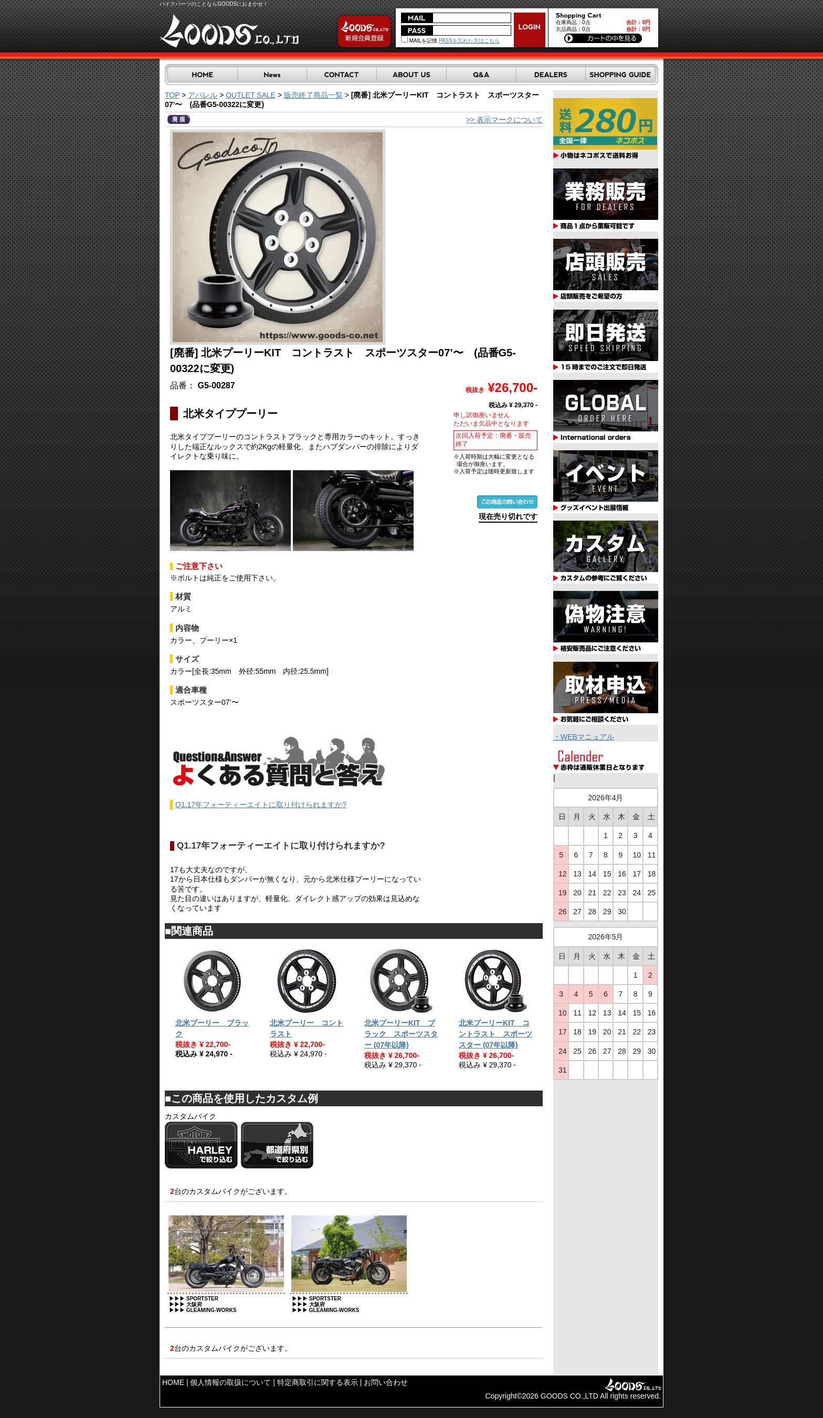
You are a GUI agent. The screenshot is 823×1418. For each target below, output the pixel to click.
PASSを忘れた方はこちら (469, 41)
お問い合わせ (386, 1382)
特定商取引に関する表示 (317, 1382)
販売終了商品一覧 (313, 95)
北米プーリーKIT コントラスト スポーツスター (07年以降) (495, 1034)
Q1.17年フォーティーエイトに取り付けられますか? (260, 804)
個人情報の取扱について (230, 1382)
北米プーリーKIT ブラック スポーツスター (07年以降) (401, 1034)
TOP (172, 95)
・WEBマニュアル (583, 737)
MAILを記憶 (419, 41)
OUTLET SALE (251, 95)
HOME (173, 1382)
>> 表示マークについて (504, 119)
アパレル (202, 95)
